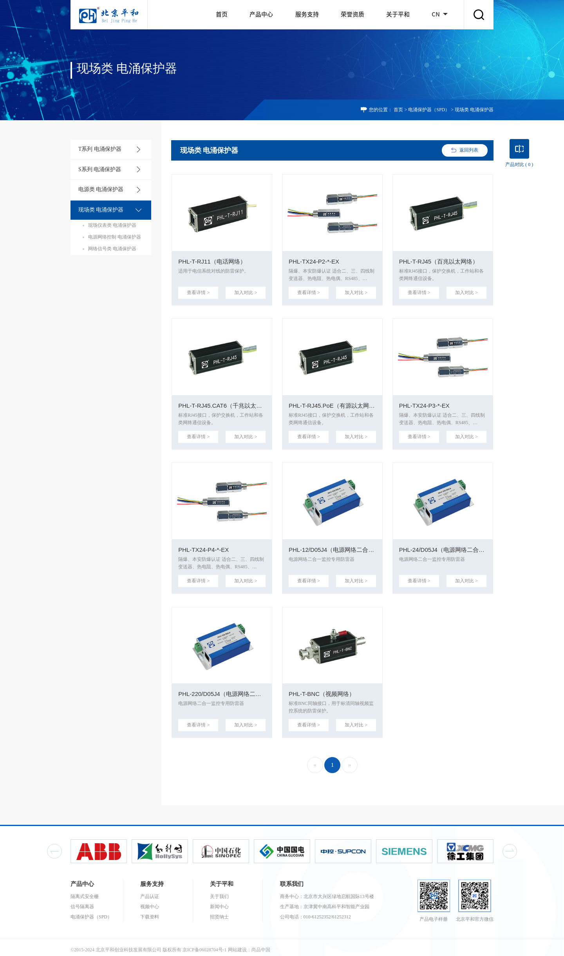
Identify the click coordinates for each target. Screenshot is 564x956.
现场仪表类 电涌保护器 (112, 224)
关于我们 (219, 891)
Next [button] (510, 846)
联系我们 (292, 879)
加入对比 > (246, 292)
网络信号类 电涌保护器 (112, 247)
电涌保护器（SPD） (429, 109)
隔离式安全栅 (84, 891)
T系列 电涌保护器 (98, 149)
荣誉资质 (352, 14)
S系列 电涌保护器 (98, 169)
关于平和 (398, 14)
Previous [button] (54, 846)
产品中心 (261, 14)
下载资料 (149, 911)
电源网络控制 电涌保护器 (114, 236)
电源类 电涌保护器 (98, 189)
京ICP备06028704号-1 (205, 944)
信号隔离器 (82, 901)
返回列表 (468, 150)
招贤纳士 (219, 911)
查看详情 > (197, 292)
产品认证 (149, 891)
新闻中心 (219, 901)
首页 (222, 14)
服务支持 (307, 14)
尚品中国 (260, 944)
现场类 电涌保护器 (98, 209)
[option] (98, 846)
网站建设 (237, 944)
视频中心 (149, 901)
